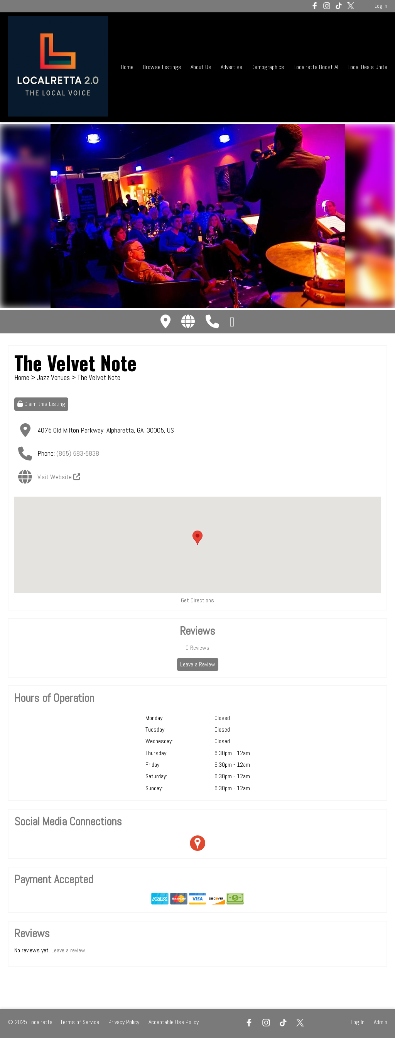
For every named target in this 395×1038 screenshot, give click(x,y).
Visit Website (58, 476)
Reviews (197, 648)
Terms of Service (79, 1022)
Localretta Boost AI (316, 67)
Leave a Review (197, 664)
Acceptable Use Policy (174, 1022)
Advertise (231, 67)
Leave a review (68, 950)
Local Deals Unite (367, 67)
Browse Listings (162, 67)
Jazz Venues (53, 377)
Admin (380, 1022)
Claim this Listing (41, 404)
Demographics (269, 67)
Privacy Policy (123, 1022)
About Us (201, 67)
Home (127, 67)
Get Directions (197, 600)
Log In (381, 6)
